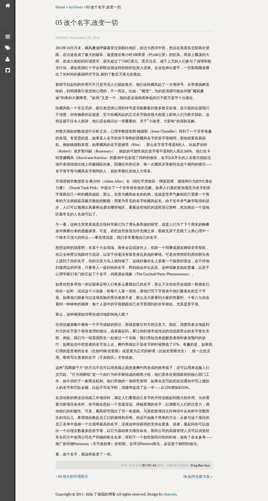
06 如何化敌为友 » (198, 476)
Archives (76, 6)
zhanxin (170, 494)
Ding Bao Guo (200, 465)
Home (60, 6)
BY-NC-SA (149, 465)
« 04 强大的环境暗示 (71, 476)
